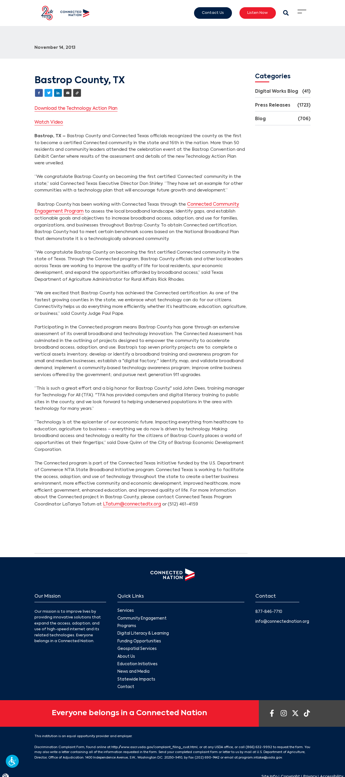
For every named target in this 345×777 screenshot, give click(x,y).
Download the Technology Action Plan (75, 108)
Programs (126, 624)
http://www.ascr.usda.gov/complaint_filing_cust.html (153, 742)
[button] (12, 761)
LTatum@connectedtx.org (131, 502)
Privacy (310, 771)
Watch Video (48, 121)
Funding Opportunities (138, 638)
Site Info (269, 771)
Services (125, 609)
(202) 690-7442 (206, 752)
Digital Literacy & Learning (142, 631)
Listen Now (257, 13)
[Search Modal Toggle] (286, 12)
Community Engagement (141, 616)
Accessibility (331, 771)
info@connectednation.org (281, 619)
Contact (125, 683)
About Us (126, 653)
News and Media (132, 668)
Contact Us (213, 13)
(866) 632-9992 (256, 742)
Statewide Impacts (135, 675)
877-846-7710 (268, 609)
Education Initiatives (136, 661)
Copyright (290, 771)
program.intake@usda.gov (258, 752)
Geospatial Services (136, 646)
